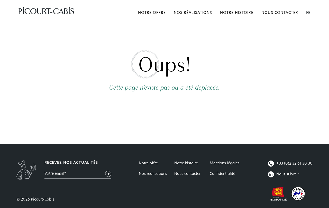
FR (308, 13)
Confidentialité (222, 174)
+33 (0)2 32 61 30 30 (290, 164)
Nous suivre (283, 174)
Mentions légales (225, 163)
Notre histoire (236, 13)
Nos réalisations (193, 13)
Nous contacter (279, 13)
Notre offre (152, 13)
